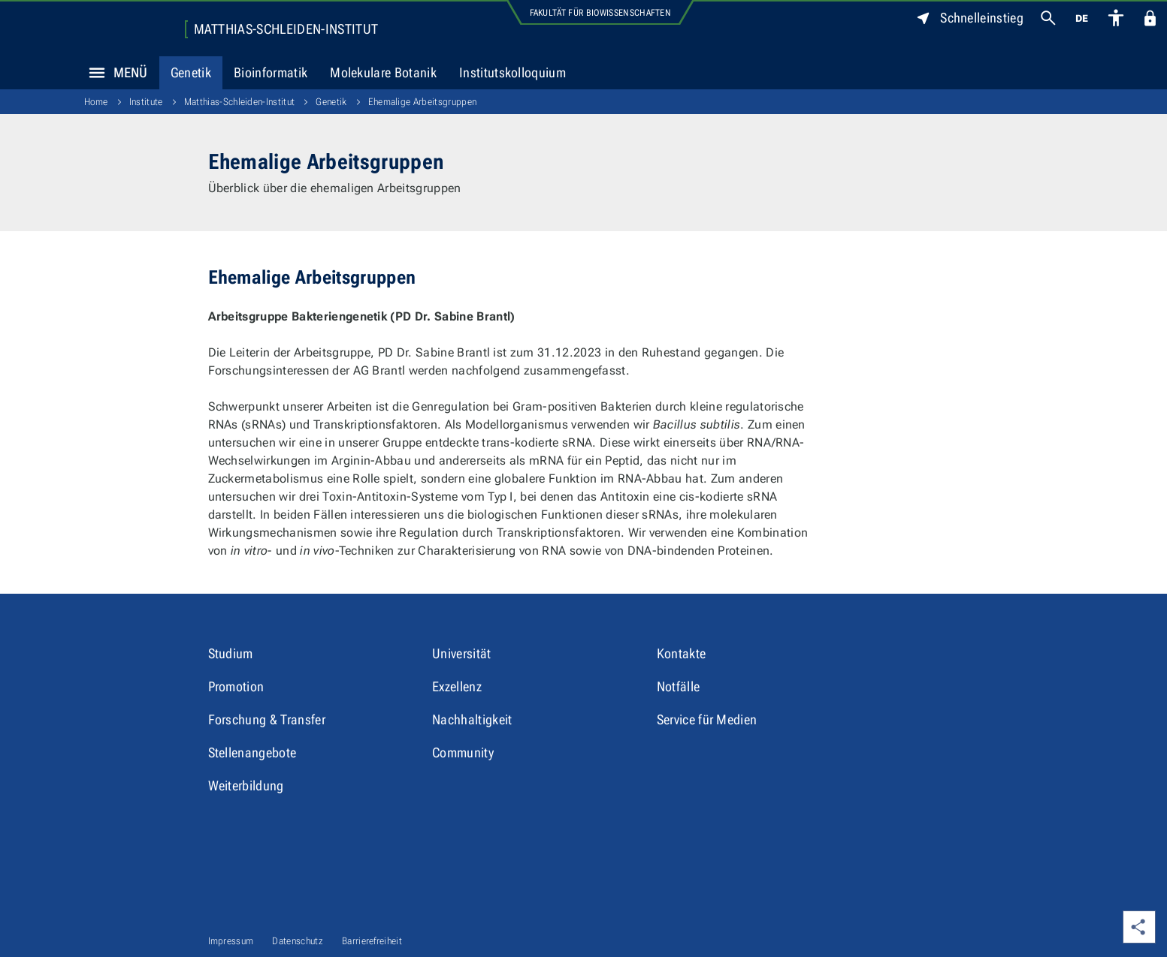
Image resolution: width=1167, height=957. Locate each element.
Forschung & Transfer (266, 719)
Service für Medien (707, 719)
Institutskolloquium (512, 72)
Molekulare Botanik (383, 72)
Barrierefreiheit (372, 940)
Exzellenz (457, 686)
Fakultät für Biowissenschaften (601, 13)
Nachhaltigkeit (472, 719)
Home (96, 101)
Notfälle (678, 686)
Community (463, 752)
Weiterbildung (246, 785)
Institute (146, 101)
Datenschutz (297, 940)
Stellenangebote (252, 752)
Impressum (231, 940)
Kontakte (681, 653)
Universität (461, 653)
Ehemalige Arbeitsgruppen (422, 101)
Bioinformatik (270, 72)
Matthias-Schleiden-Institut (286, 29)
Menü (114, 72)
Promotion (236, 686)
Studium (230, 653)
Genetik (191, 72)
